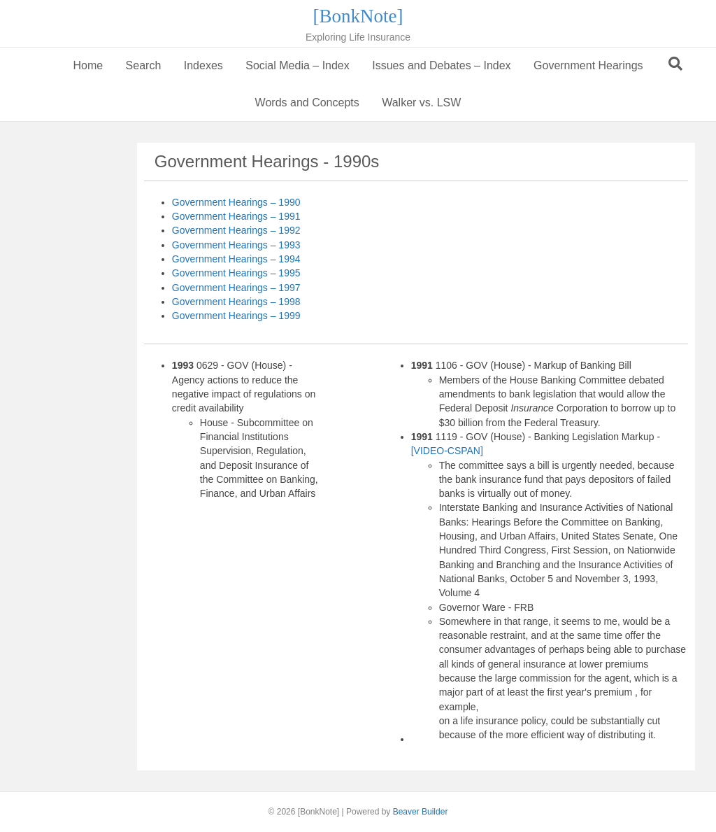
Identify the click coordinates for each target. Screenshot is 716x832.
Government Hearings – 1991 (236, 216)
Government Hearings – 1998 (236, 301)
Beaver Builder (420, 812)
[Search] (675, 63)
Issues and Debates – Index (441, 65)
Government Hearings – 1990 (236, 202)
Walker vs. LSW (421, 102)
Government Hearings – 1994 (236, 259)
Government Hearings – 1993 (236, 245)
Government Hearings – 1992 (236, 230)
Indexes (203, 65)
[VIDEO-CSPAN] (447, 450)
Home (88, 65)
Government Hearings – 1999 (236, 315)
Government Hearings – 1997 (236, 287)
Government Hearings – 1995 (236, 272)
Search (144, 65)
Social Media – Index (297, 65)
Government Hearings (588, 65)
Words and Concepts (307, 102)
